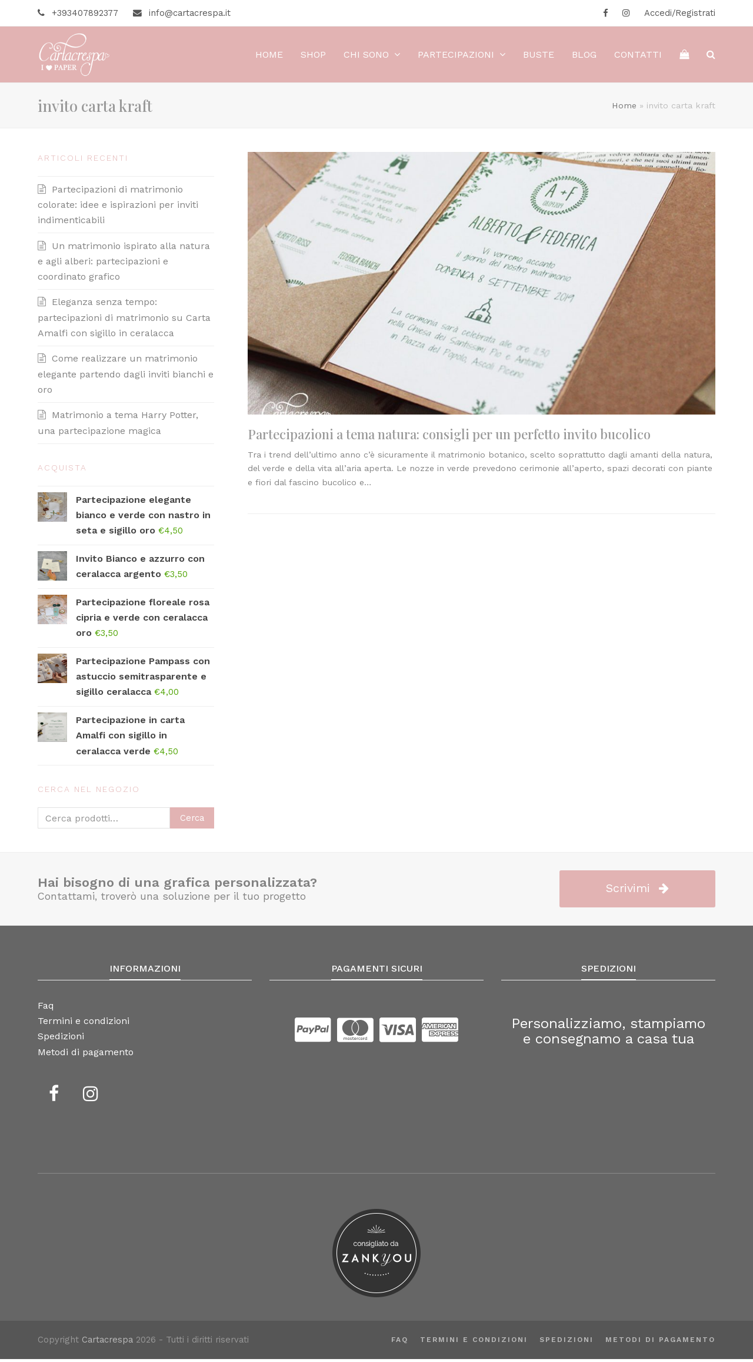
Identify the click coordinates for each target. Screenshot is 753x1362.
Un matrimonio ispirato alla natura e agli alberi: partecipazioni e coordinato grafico (124, 264)
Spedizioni (566, 1342)
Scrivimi (637, 891)
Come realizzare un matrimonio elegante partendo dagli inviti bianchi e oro (126, 377)
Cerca (192, 821)
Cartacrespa (107, 1343)
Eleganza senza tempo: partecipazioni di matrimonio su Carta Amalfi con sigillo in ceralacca (124, 321)
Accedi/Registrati (679, 13)
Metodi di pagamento (660, 1342)
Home (624, 108)
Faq (399, 1342)
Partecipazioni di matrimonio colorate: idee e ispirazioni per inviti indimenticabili (118, 208)
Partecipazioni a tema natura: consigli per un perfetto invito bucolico (449, 437)
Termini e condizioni (474, 1342)
